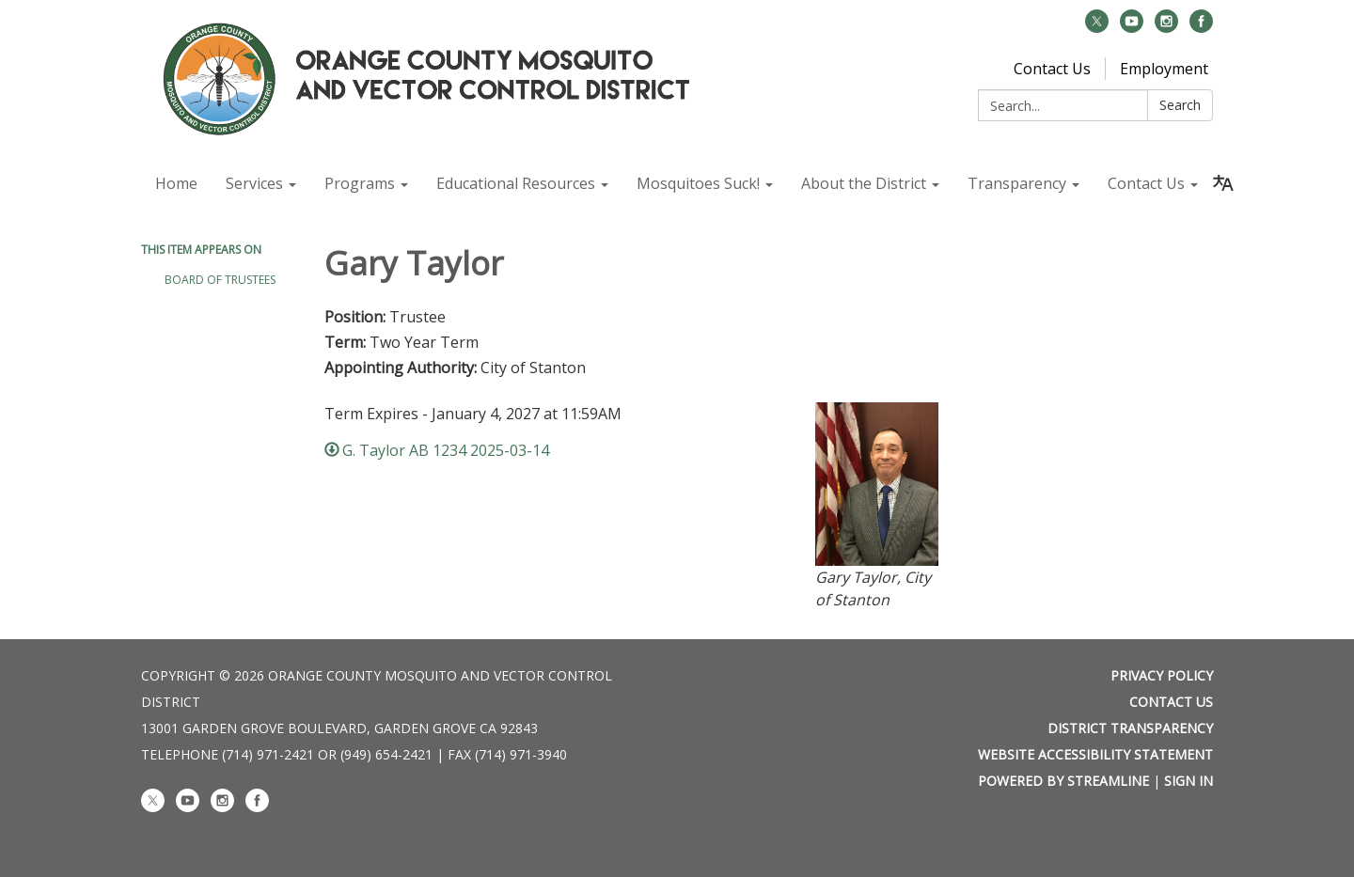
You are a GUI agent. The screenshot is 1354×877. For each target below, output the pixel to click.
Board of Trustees (220, 280)
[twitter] (1097, 27)
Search (1180, 105)
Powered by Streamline (1063, 781)
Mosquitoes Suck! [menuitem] (698, 183)
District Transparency (1130, 728)
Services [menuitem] (254, 183)
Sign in (1188, 781)
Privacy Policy (1161, 675)
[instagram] (1166, 27)
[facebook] (1201, 27)
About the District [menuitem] (863, 183)
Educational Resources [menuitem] (515, 183)
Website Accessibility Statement (1095, 754)
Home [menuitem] (176, 183)
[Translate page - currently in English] (1223, 183)
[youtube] (1131, 27)
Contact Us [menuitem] (1146, 183)
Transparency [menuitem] (1017, 183)
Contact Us (1052, 68)
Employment (1164, 68)
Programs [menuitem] (359, 183)
